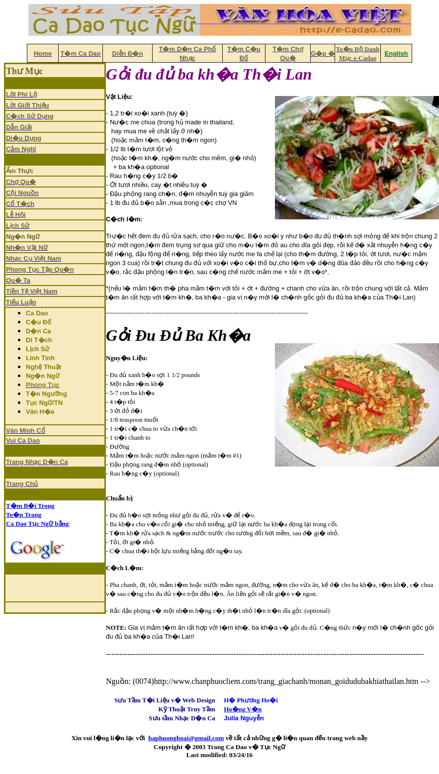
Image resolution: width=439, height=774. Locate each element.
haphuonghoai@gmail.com (186, 738)
